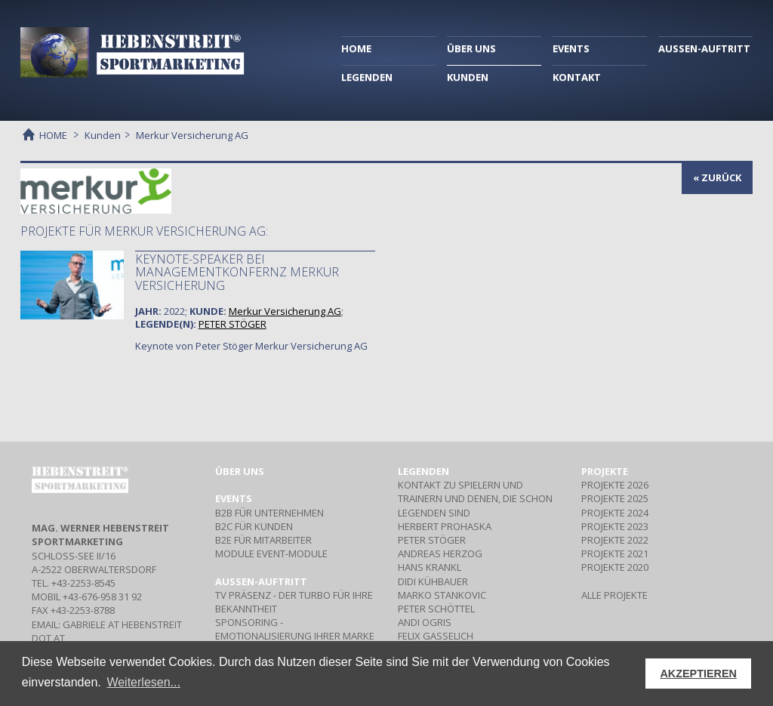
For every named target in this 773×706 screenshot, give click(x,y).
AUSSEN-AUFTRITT (704, 48)
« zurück (717, 177)
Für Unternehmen (269, 512)
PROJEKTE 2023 (614, 526)
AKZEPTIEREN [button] (698, 673)
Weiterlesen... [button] (143, 682)
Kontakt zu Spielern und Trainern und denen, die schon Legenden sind (475, 498)
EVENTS (571, 48)
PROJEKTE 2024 (614, 512)
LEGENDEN (367, 77)
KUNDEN (467, 77)
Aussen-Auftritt (261, 581)
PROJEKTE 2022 (614, 540)
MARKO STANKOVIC (442, 595)
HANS (429, 567)
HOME (356, 48)
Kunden (103, 135)
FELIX (435, 636)
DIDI (433, 581)
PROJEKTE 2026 (614, 485)
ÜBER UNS (471, 48)
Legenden (423, 471)
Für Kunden (254, 526)
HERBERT (444, 526)
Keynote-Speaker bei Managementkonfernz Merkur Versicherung (237, 272)
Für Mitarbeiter (263, 540)
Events (233, 498)
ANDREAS (440, 553)
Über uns (239, 471)
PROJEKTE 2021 (614, 553)
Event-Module (271, 553)
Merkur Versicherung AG (285, 311)
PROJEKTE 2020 (614, 567)
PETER (232, 324)
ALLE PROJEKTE (614, 595)
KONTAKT (577, 77)
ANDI (424, 622)
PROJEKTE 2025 (614, 498)
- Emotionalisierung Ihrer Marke (294, 629)
